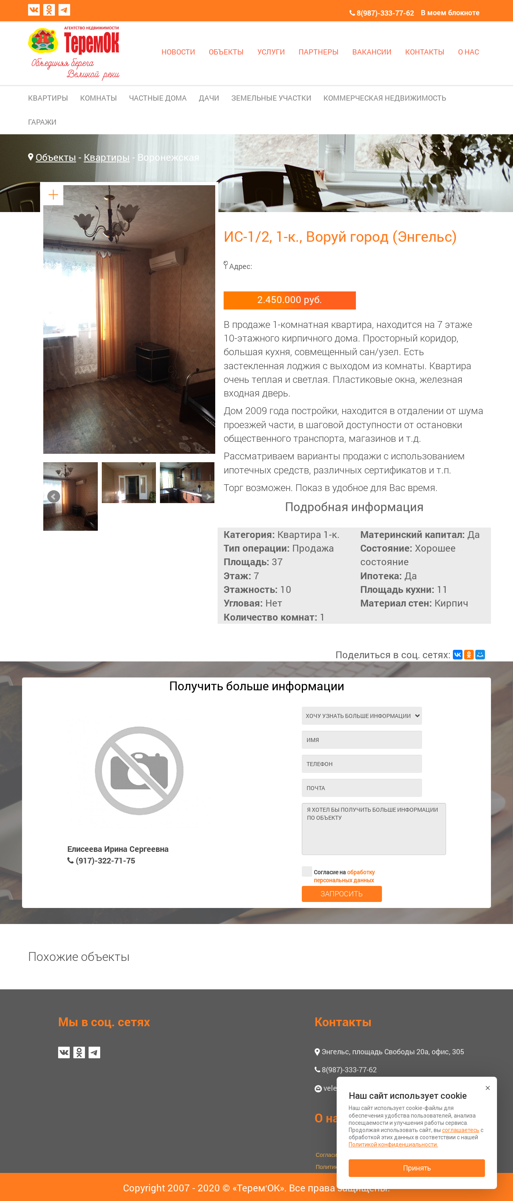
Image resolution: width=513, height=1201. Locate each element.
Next (208, 496)
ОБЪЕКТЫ (226, 52)
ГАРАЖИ (42, 122)
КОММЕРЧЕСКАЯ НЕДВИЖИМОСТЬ (384, 98)
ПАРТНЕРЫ (319, 52)
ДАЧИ (209, 98)
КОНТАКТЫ (424, 52)
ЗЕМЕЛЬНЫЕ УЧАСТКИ (271, 98)
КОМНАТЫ (98, 98)
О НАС (468, 52)
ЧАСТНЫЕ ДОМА (158, 98)
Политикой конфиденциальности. (393, 1144)
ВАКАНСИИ (372, 52)
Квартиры (107, 157)
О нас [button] (330, 1118)
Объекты (56, 157)
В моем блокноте (450, 12)
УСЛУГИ (271, 52)
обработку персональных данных (344, 876)
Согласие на (338, 871)
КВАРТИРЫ (48, 98)
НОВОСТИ (178, 52)
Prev (53, 496)
